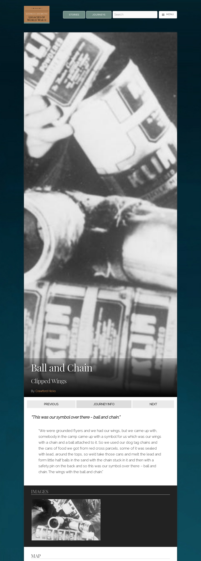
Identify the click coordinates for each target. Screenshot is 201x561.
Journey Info (103, 404)
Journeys (98, 15)
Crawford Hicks (45, 391)
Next (153, 404)
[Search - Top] (135, 14)
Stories (74, 15)
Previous (51, 404)
